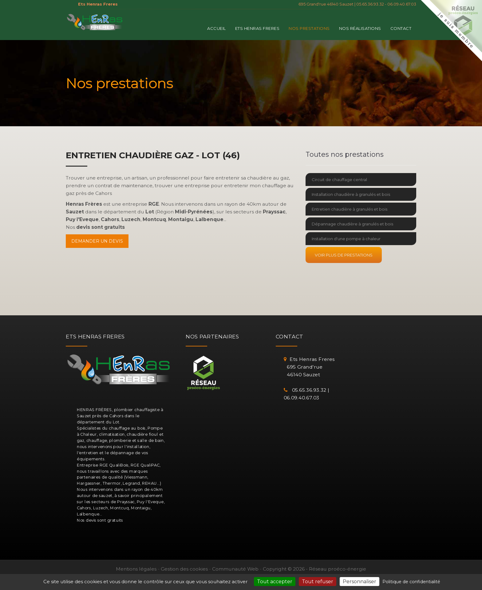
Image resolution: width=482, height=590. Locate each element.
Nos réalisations (360, 28)
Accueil (216, 28)
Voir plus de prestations (344, 255)
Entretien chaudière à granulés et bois (349, 209)
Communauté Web (235, 569)
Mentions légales (136, 569)
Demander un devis (97, 241)
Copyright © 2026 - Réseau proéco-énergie (314, 569)
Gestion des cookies (184, 569)
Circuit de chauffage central (339, 179)
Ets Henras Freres (257, 28)
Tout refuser (317, 581)
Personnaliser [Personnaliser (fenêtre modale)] (359, 581)
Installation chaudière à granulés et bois (351, 194)
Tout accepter (274, 581)
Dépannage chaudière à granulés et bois (352, 223)
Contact (401, 28)
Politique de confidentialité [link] (411, 581)
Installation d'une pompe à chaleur (346, 238)
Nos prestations (309, 28)
